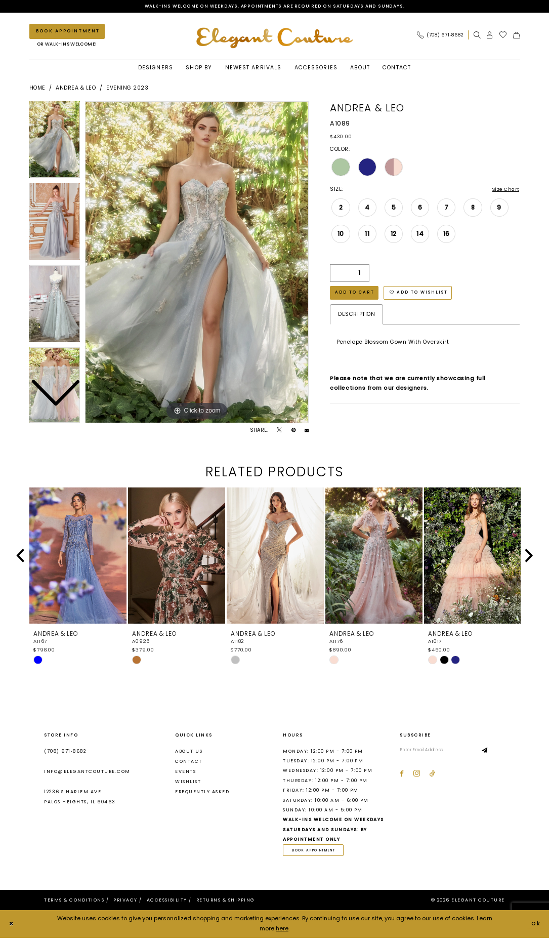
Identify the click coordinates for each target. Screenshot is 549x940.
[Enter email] (449, 752)
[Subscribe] (496, 752)
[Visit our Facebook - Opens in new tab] (402, 775)
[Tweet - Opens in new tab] (279, 431)
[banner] (274, 38)
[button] (489, 35)
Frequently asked (202, 793)
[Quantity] (349, 275)
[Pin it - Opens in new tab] (293, 431)
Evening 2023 (127, 89)
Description (356, 318)
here (282, 931)
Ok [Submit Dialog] (535, 926)
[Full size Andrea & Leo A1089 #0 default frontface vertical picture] (197, 263)
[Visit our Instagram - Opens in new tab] (416, 776)
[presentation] (77, 556)
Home (37, 89)
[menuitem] (442, 35)
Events (185, 772)
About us (188, 752)
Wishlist (188, 783)
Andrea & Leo (76, 89)
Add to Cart (356, 296)
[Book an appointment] (67, 32)
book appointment (317, 851)
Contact (188, 762)
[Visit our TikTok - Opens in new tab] (432, 775)
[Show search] (477, 35)
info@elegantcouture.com (87, 772)
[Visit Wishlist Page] (503, 35)
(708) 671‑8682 (65, 752)
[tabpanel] (197, 263)
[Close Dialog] (12, 926)
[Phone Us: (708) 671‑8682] (440, 35)
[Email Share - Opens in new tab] (307, 431)
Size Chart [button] (504, 190)
